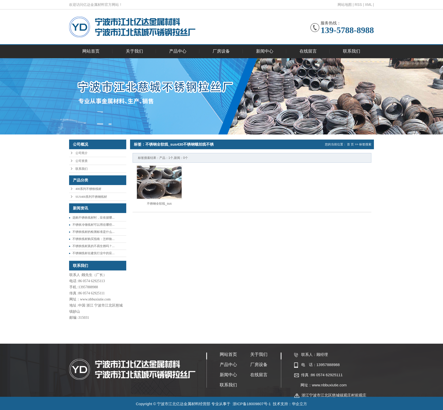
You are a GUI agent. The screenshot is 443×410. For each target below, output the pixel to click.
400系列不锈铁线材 (88, 189)
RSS (358, 5)
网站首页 (91, 51)
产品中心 (177, 51)
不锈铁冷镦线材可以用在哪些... (93, 224)
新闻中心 (264, 51)
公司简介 (81, 153)
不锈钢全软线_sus (159, 203)
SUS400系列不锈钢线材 (91, 197)
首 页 (350, 144)
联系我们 (351, 51)
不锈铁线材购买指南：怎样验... (93, 239)
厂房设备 (221, 51)
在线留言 (308, 51)
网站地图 (345, 5)
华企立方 (299, 404)
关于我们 (134, 51)
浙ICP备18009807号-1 (252, 404)
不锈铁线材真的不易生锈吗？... (93, 246)
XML (368, 5)
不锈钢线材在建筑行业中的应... (93, 253)
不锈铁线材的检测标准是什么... (93, 232)
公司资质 (81, 161)
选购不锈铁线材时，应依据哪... (93, 217)
